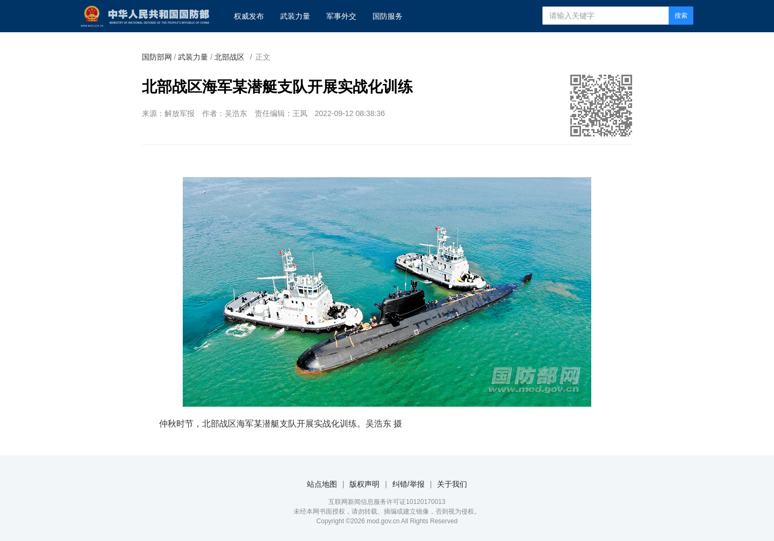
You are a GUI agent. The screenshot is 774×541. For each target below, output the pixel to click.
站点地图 (322, 484)
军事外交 (341, 16)
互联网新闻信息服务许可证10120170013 (386, 502)
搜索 (681, 15)
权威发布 (249, 16)
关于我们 (452, 484)
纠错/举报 (408, 484)
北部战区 (229, 57)
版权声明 (364, 484)
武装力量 (295, 16)
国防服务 (387, 16)
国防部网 (157, 57)
